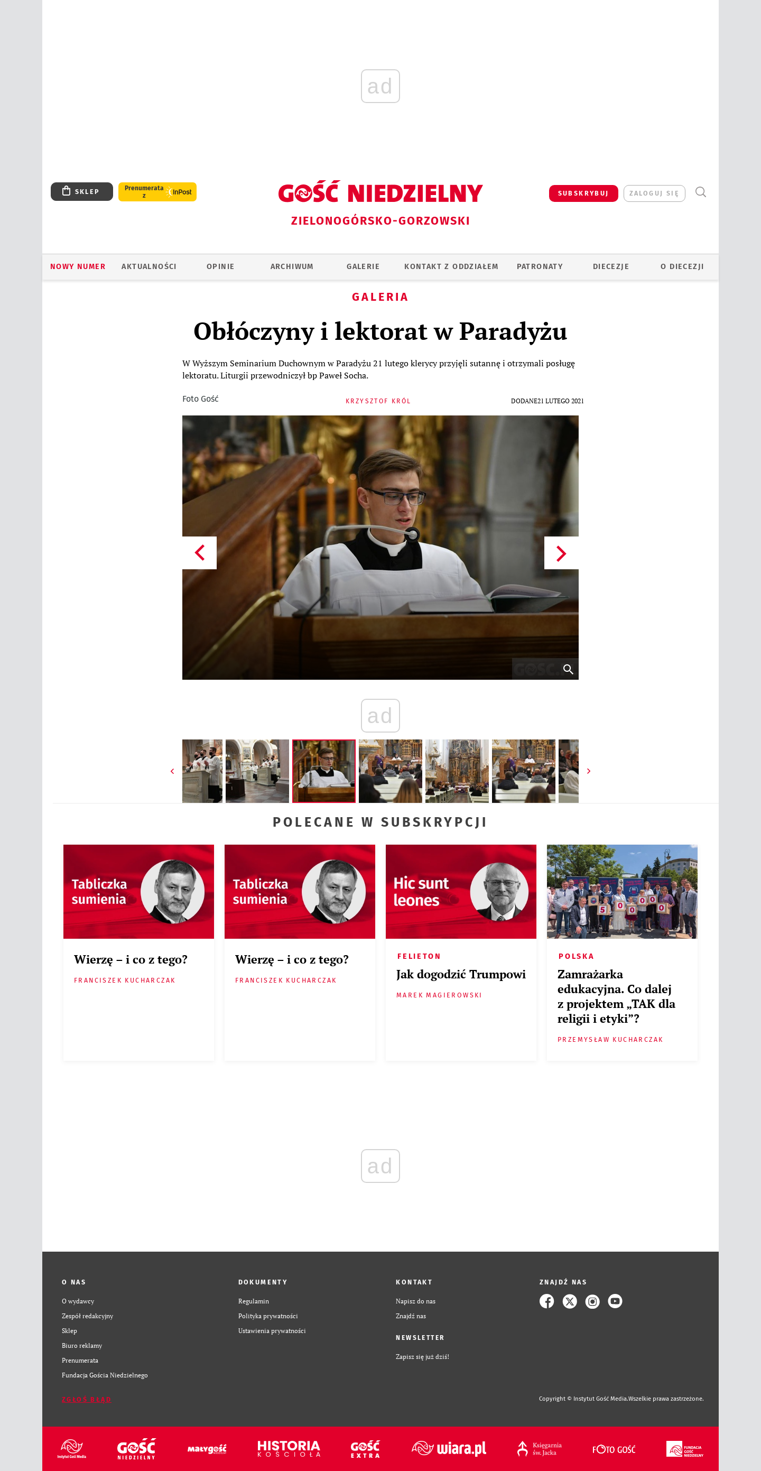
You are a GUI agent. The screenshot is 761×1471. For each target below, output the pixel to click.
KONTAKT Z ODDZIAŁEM (451, 266)
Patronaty (540, 266)
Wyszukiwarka (700, 192)
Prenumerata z (144, 191)
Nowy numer (78, 266)
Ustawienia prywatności (272, 1330)
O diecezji (682, 266)
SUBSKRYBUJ (583, 193)
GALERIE (363, 266)
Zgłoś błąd (87, 1399)
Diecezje (611, 266)
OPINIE (221, 266)
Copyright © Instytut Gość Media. (583, 1398)
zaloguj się (654, 193)
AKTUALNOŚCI (149, 266)
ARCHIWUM (292, 266)
